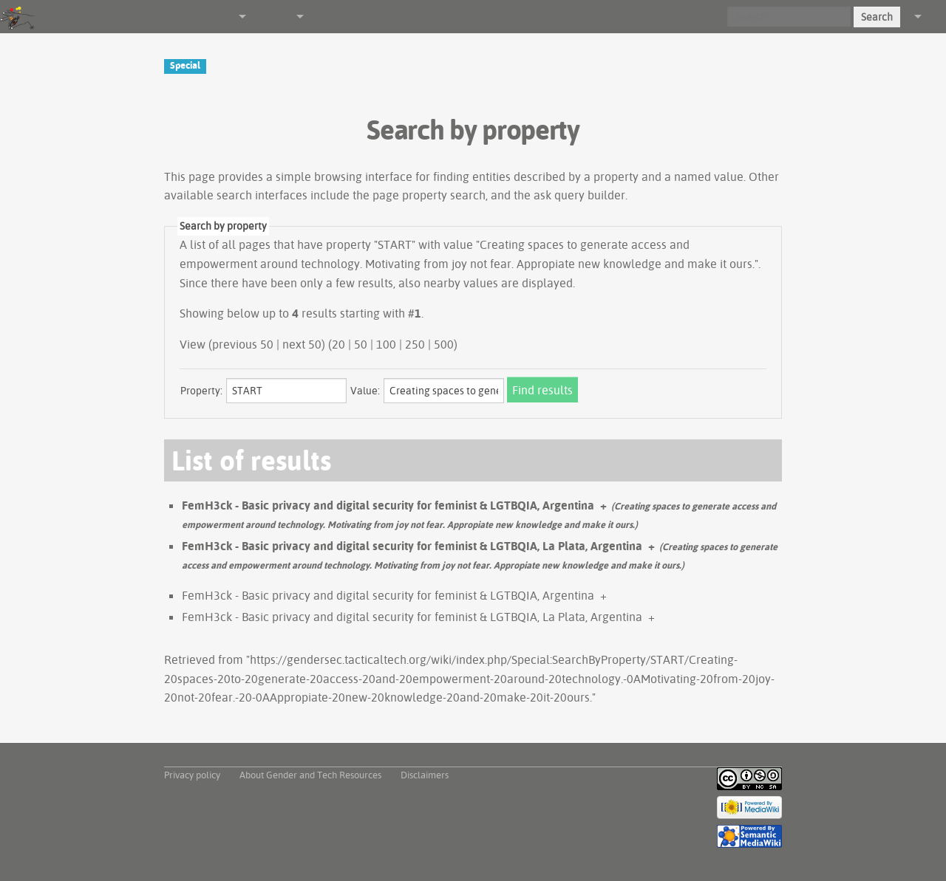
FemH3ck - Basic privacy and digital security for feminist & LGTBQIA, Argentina (388, 505)
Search (877, 17)
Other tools (269, 16)
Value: (365, 390)
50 (360, 344)
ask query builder (579, 195)
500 (444, 344)
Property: (201, 390)
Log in (934, 16)
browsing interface (363, 176)
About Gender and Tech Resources (310, 775)
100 (386, 344)
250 (415, 344)
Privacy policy (192, 775)
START (395, 244)
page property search (429, 195)
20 (338, 344)
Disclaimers (425, 775)
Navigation (213, 16)
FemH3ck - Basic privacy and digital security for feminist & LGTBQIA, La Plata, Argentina (412, 545)
